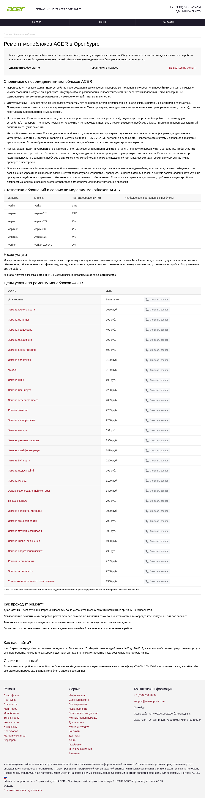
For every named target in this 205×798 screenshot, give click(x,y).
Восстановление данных (83, 713)
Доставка (74, 735)
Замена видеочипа (19, 359)
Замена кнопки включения (24, 541)
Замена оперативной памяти (25, 551)
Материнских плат (15, 735)
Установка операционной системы (29, 490)
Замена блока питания (22, 349)
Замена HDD (16, 380)
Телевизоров (11, 717)
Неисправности (78, 708)
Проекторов (11, 731)
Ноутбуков (10, 699)
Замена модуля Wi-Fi (21, 470)
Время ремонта (78, 704)
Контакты (168, 21)
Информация (77, 695)
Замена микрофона (20, 339)
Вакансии (74, 753)
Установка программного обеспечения (31, 581)
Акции (72, 740)
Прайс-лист (76, 744)
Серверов (10, 740)
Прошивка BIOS (18, 500)
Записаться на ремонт (182, 67)
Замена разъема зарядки (23, 440)
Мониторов (10, 708)
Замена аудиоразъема (21, 420)
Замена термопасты (20, 571)
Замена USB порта (19, 390)
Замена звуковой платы (22, 520)
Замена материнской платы (25, 530)
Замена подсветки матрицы (25, 510)
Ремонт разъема (18, 410)
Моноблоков (11, 713)
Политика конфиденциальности (23, 790)
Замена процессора (20, 329)
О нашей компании (80, 748)
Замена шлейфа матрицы (24, 450)
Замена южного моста (21, 309)
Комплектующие (79, 726)
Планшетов (11, 704)
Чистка (12, 369)
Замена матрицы (18, 319)
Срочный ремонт (79, 699)
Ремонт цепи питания (21, 561)
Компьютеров (12, 722)
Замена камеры (17, 430)
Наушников (10, 726)
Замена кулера (17, 480)
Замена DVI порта (19, 460)
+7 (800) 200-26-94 (185, 7)
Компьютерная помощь (83, 717)
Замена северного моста (23, 400)
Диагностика (76, 722)
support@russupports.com (149, 701)
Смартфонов (11, 695)
